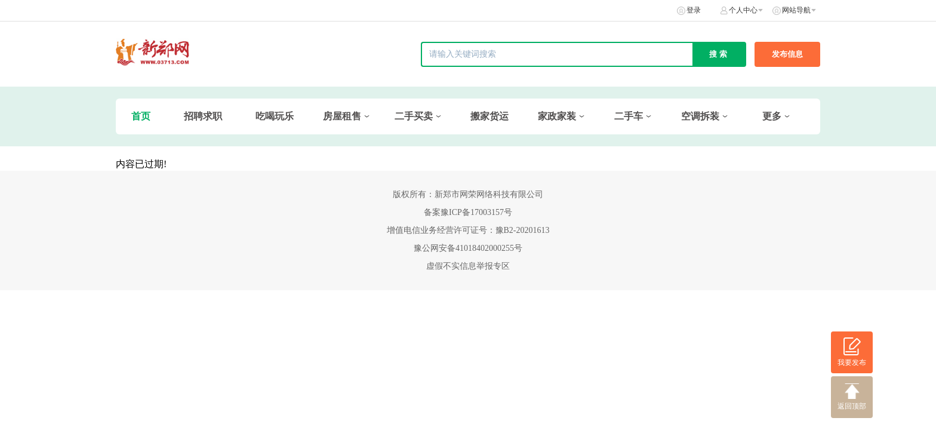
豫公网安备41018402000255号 (468, 248)
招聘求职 (203, 116)
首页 (140, 116)
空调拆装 (700, 116)
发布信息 (787, 54)
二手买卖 (414, 116)
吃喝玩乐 (274, 116)
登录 (693, 10)
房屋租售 (342, 116)
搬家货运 (489, 116)
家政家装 (557, 116)
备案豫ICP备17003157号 (468, 212)
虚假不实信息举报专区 (468, 266)
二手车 (628, 116)
